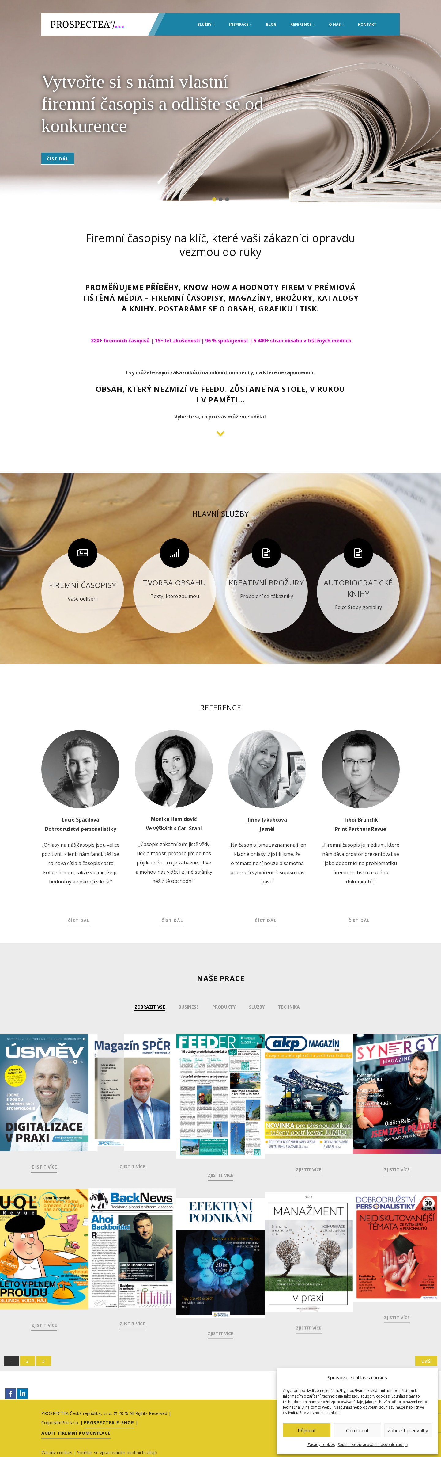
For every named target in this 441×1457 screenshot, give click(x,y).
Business (189, 1007)
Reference (302, 24)
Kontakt (367, 24)
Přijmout (307, 1430)
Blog (271, 24)
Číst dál (58, 159)
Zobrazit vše (149, 1007)
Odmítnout (357, 1430)
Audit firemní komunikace (76, 1433)
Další (426, 1360)
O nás (336, 24)
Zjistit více (44, 1167)
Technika (289, 1007)
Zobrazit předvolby (408, 1430)
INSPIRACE (240, 24)
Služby (206, 24)
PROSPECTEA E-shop (109, 1422)
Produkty (224, 1007)
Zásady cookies (321, 1444)
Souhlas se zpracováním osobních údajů (373, 1444)
